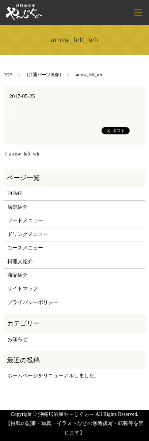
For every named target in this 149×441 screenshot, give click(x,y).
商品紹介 (17, 275)
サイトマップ (22, 288)
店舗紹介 (17, 207)
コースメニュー (25, 248)
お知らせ (17, 339)
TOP (8, 74)
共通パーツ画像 (43, 74)
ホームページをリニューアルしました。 (53, 375)
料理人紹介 (20, 261)
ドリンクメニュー (27, 234)
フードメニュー (25, 220)
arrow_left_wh (24, 154)
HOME (14, 193)
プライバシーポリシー (32, 302)
